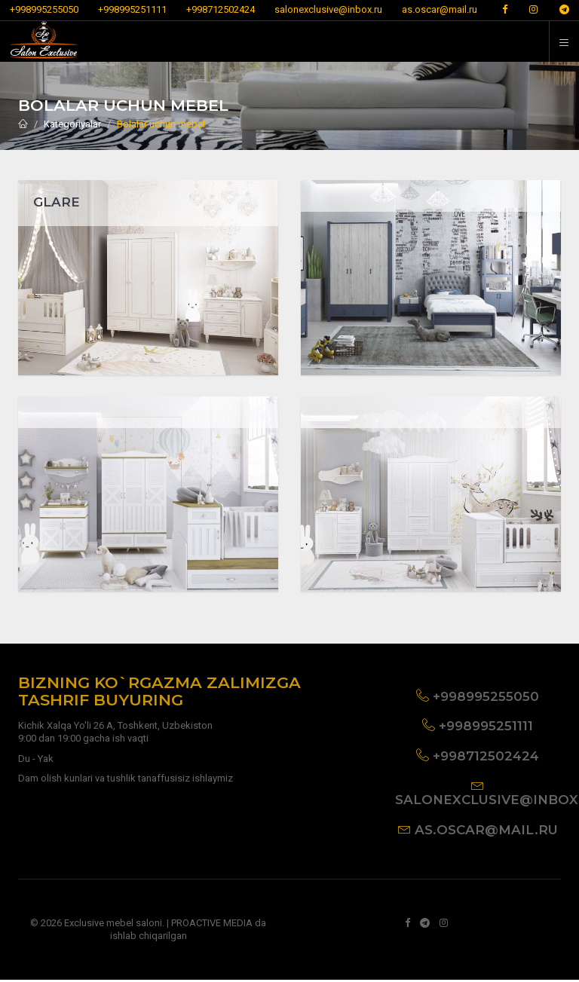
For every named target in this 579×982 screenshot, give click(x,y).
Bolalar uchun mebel (161, 124)
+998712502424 (220, 9)
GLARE (56, 202)
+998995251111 (132, 9)
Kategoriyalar (72, 124)
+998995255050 (44, 9)
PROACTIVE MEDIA (212, 925)
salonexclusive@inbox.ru (328, 9)
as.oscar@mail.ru (439, 9)
